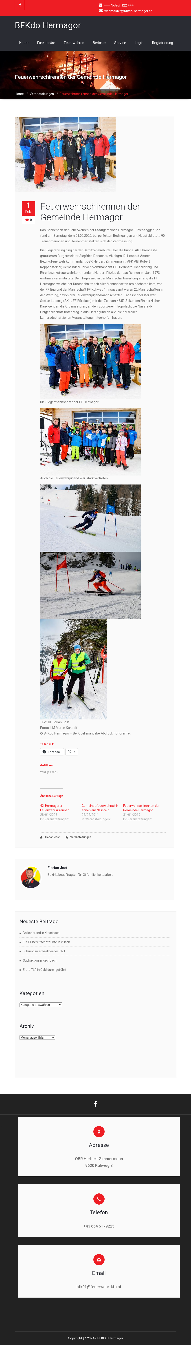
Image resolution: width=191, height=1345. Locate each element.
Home (24, 43)
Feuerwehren (74, 43)
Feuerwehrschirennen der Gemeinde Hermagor (90, 212)
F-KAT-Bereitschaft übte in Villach (46, 942)
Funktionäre (46, 43)
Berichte (99, 43)
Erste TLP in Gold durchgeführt (44, 969)
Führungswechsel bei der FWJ (44, 951)
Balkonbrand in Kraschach (41, 933)
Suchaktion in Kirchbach (40, 960)
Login (139, 43)
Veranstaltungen (42, 94)
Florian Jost (50, 837)
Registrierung (162, 43)
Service (120, 43)
